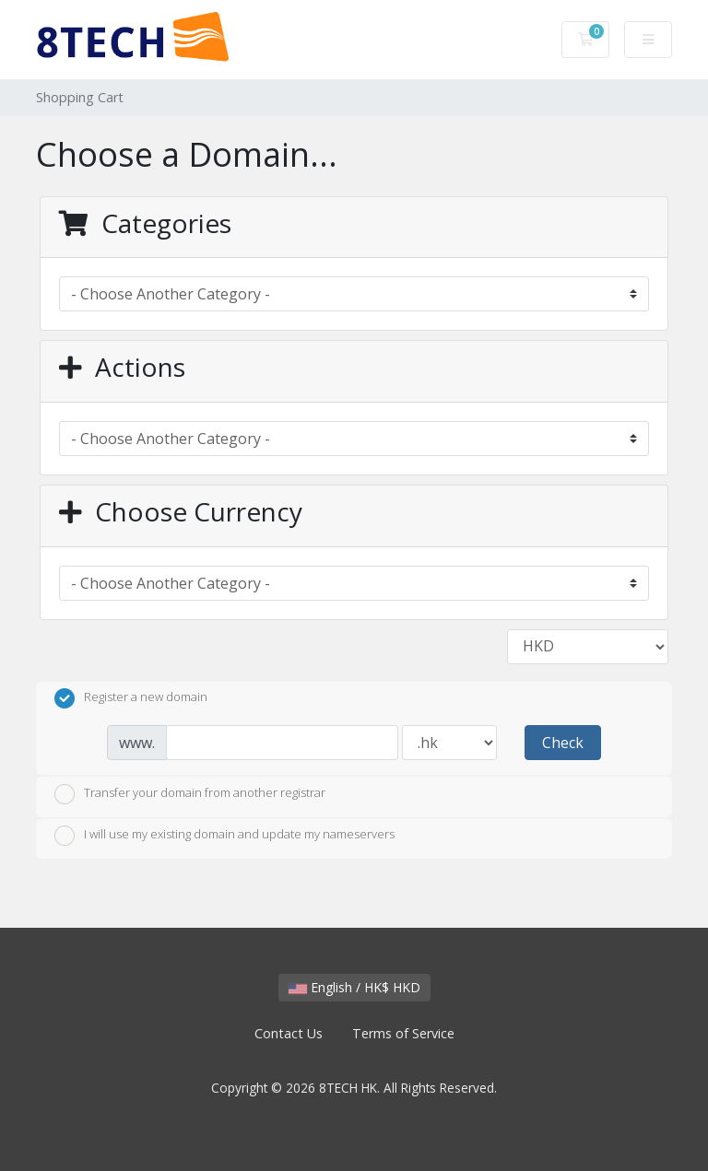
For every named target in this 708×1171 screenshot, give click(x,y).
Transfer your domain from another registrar (189, 794)
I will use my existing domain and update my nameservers (224, 836)
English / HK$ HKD (354, 987)
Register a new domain (130, 698)
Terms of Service (403, 1033)
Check (563, 742)
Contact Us (288, 1033)
